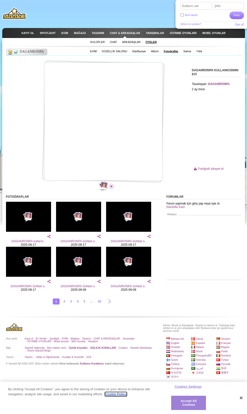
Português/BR (204, 355)
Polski (224, 351)
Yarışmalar (129, 338)
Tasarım (86, 338)
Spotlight (54, 338)
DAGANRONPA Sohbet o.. (78, 241)
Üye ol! (239, 24)
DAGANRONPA (218, 84)
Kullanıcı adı (190, 6)
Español (200, 343)
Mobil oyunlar (61, 341)
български (177, 368)
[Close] (241, 398)
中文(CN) (176, 372)
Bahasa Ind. (177, 339)
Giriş (236, 15)
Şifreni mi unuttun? (190, 24)
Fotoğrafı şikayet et (211, 168)
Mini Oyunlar (78, 341)
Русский (225, 364)
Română (226, 355)
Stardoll (14, 14)
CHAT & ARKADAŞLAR (107, 338)
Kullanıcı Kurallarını (92, 363)
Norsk (199, 351)
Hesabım (93, 341)
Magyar (225, 347)
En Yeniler (41, 338)
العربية (199, 368)
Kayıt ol (29, 338)
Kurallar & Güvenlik (73, 357)
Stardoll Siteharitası (141, 347)
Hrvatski (175, 347)
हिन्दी (223, 368)
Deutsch (225, 339)
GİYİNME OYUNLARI (39, 341)
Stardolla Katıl (175, 207)
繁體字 (225, 372)
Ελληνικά (201, 364)
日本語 (200, 372)
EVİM (65, 338)
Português (177, 355)
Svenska (201, 359)
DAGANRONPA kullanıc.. (28, 241)
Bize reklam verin (56, 347)
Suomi (174, 359)
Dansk (199, 339)
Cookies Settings (188, 386)
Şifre (217, 6)
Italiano (200, 347)
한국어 (175, 376)
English (175, 343)
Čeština (175, 364)
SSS (88, 357)
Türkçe (225, 359)
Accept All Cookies (189, 403)
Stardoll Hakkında (35, 347)
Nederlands (177, 351)
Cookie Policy (115, 394)
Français (226, 343)
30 (99, 301)
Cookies (123, 347)
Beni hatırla (191, 15)
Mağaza (75, 338)
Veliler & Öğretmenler (47, 357)
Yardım (29, 357)
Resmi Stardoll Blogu (39, 350)
